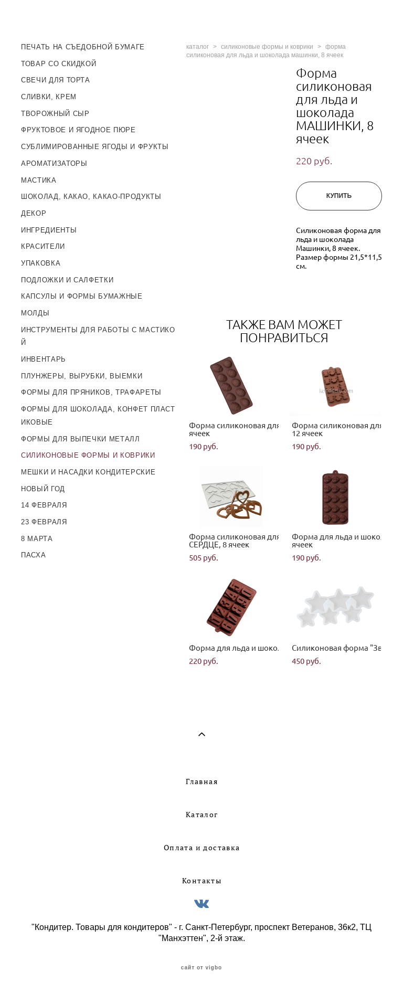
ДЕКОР (33, 213)
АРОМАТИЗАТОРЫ (54, 163)
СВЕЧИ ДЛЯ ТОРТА (55, 80)
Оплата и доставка (202, 847)
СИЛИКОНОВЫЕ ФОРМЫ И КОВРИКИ (88, 455)
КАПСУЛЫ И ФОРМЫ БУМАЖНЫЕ (82, 296)
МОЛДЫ (35, 313)
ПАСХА (33, 555)
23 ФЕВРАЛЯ (44, 521)
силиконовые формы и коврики (267, 47)
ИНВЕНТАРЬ (43, 359)
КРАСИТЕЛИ (43, 246)
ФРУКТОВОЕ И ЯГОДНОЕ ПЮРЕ (78, 129)
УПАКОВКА (40, 263)
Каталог (202, 814)
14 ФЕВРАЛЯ (44, 505)
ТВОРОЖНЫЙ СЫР (55, 113)
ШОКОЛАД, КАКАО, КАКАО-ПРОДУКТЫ (91, 196)
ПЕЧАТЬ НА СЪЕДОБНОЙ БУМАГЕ (83, 47)
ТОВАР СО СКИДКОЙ (58, 63)
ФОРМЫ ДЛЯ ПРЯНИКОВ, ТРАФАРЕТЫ (91, 392)
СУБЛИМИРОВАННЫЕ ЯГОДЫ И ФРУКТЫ (95, 146)
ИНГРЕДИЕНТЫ (49, 230)
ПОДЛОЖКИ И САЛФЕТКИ (67, 280)
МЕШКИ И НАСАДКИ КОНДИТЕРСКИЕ (88, 472)
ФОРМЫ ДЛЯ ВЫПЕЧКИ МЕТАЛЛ (80, 439)
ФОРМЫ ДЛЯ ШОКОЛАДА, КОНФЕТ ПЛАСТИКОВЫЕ (98, 416)
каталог (197, 47)
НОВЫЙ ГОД (43, 488)
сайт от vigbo (201, 967)
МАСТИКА (39, 180)
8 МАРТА (37, 538)
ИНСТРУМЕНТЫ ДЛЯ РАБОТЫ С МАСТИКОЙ (98, 336)
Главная (202, 781)
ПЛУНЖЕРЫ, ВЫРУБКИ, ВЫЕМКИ (81, 376)
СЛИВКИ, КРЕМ (49, 96)
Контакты (201, 880)
